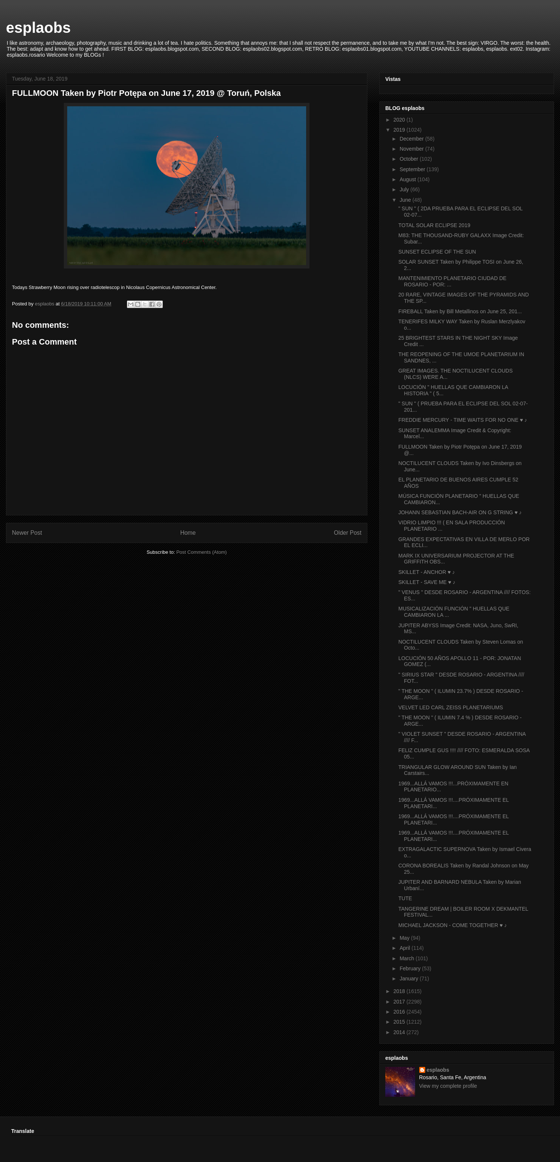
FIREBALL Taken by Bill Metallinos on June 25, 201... (460, 311)
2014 (400, 1032)
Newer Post (27, 533)
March (407, 958)
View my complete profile (448, 1086)
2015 (400, 1022)
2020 (400, 120)
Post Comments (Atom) (201, 552)
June (405, 200)
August (408, 179)
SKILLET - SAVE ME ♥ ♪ (426, 582)
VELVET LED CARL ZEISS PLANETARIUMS (450, 707)
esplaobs (38, 27)
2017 (400, 1002)
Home (188, 533)
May (405, 938)
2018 (400, 991)
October (409, 159)
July (404, 189)
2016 (400, 1012)
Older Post (347, 533)
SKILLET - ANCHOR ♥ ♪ (426, 572)
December (412, 139)
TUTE (405, 898)
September (412, 169)
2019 (400, 130)
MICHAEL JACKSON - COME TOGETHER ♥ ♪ (452, 925)
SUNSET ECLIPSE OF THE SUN (437, 252)
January (409, 979)
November (412, 149)
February (410, 968)
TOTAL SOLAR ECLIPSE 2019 (434, 225)
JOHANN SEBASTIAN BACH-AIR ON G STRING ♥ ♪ (460, 512)
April (405, 948)
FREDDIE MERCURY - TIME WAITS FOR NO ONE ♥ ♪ (462, 420)
